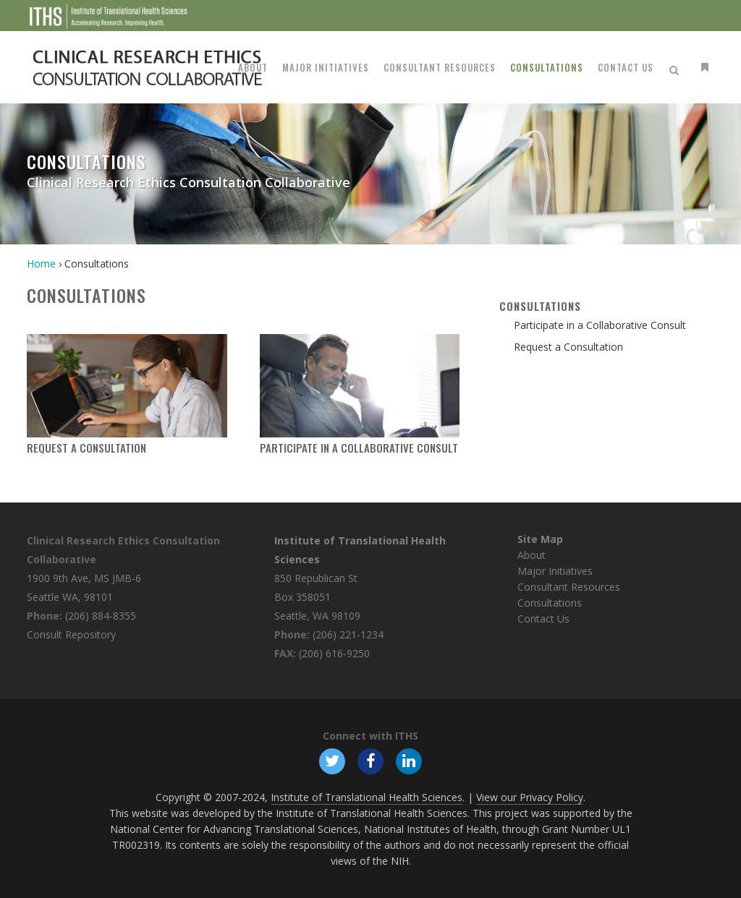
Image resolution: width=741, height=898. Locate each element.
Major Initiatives (555, 571)
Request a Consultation (86, 448)
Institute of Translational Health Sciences (366, 797)
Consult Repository (71, 634)
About (531, 555)
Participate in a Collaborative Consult (359, 448)
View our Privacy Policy (529, 797)
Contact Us (543, 618)
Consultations (549, 603)
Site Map (540, 539)
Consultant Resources (568, 587)
